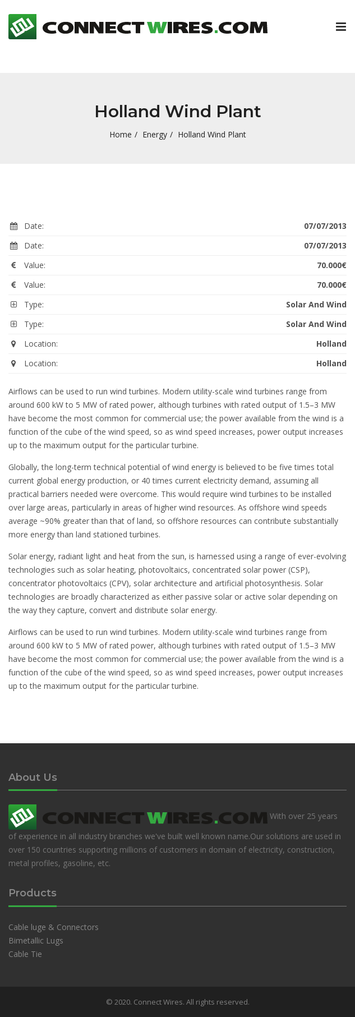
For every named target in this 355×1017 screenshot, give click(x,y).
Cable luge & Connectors (53, 927)
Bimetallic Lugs (35, 940)
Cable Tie (25, 954)
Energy (154, 134)
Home (120, 134)
